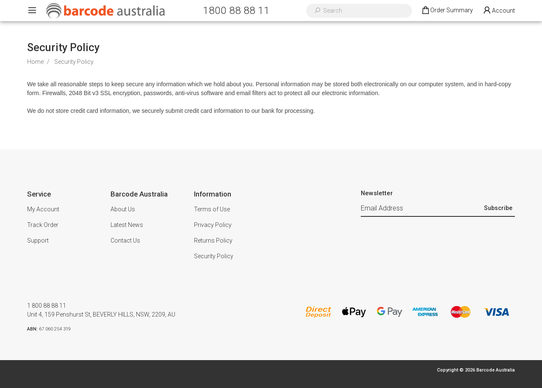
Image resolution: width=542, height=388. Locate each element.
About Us (123, 209)
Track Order (42, 224)
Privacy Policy (213, 224)
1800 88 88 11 (236, 10)
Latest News (127, 224)
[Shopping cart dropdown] (446, 10)
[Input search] (364, 11)
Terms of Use (212, 209)
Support (38, 240)
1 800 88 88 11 (46, 305)
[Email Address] (421, 209)
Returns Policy (213, 240)
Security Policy (213, 256)
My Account (43, 209)
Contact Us (125, 240)
